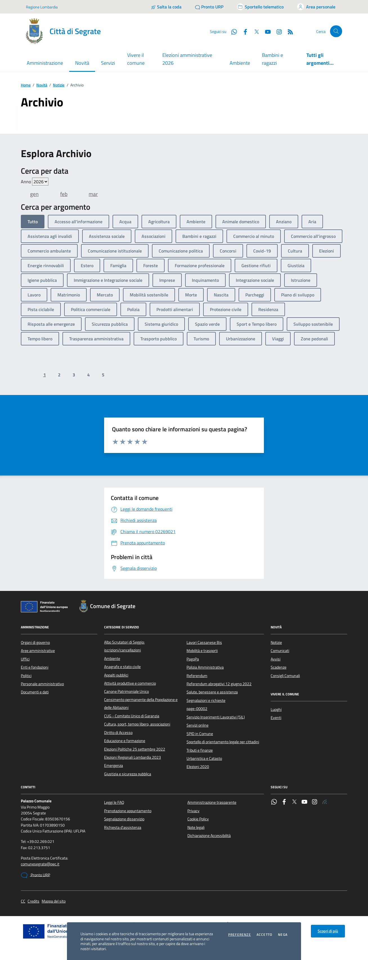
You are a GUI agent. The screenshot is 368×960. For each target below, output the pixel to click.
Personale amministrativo (42, 684)
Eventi (276, 718)
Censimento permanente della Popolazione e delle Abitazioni (141, 703)
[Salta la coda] (166, 7)
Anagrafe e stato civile (122, 667)
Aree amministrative (38, 651)
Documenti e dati (35, 692)
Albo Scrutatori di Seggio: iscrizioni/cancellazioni (124, 646)
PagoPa (193, 659)
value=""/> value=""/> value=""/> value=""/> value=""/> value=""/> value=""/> (40, 182)
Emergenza (113, 765)
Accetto (264, 934)
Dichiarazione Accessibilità (209, 835)
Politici (26, 676)
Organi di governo (35, 642)
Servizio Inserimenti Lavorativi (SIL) (216, 717)
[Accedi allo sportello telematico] (260, 7)
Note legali (196, 827)
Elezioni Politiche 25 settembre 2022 (134, 749)
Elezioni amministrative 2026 (187, 59)
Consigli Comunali (285, 676)
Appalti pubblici (116, 675)
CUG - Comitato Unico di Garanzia (131, 716)
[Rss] (288, 31)
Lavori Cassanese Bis (204, 642)
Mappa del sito (54, 901)
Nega (283, 934)
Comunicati (280, 651)
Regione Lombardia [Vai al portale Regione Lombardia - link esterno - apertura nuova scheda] (42, 7)
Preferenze (239, 934)
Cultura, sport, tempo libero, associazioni (137, 724)
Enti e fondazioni (34, 667)
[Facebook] (243, 31)
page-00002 (197, 709)
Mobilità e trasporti (202, 651)
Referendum (197, 676)
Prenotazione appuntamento (127, 811)
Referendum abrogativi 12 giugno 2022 (219, 684)
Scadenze (278, 667)
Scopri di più (328, 931)
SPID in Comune (200, 734)
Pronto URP (35, 875)
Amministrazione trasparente (211, 802)
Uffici (25, 659)
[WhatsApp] (231, 31)
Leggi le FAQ (114, 802)
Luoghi (276, 709)
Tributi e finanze (200, 750)
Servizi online (197, 725)
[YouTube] (265, 31)
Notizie (58, 85)
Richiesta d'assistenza (122, 827)
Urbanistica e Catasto (204, 758)
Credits (33, 901)
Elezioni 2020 (198, 766)
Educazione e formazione (124, 741)
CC (23, 901)
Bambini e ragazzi (272, 59)
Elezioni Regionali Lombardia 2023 (132, 757)
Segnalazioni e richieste (206, 700)
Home (26, 85)
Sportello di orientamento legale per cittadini (223, 742)
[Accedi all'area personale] (316, 7)
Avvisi (276, 659)
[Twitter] (254, 31)
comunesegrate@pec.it (40, 864)
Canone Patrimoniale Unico (126, 691)
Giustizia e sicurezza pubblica (127, 774)
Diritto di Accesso (118, 732)
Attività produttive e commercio (130, 683)
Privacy (193, 811)
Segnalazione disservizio (124, 819)
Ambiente (240, 63)
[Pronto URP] (209, 7)
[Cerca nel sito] (336, 31)
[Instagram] (276, 31)
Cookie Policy (198, 819)
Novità (41, 85)
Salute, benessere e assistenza (212, 692)
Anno (34, 182)
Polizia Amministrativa (205, 667)
